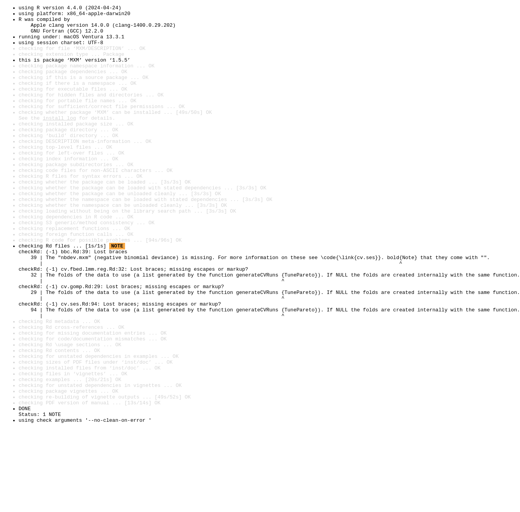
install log (59, 140)
